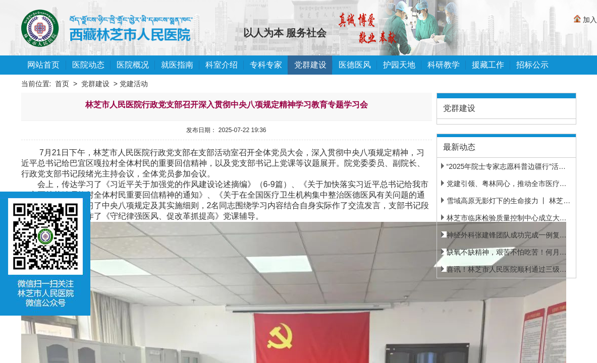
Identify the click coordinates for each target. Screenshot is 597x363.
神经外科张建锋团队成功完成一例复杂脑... (510, 235)
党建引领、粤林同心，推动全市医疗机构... (510, 183)
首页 (62, 84)
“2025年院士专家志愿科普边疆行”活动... (506, 166)
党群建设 (95, 84)
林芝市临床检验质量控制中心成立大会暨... (510, 218)
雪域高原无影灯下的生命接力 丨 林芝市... (508, 201)
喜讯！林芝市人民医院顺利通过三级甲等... (510, 269)
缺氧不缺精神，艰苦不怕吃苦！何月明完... (510, 252)
